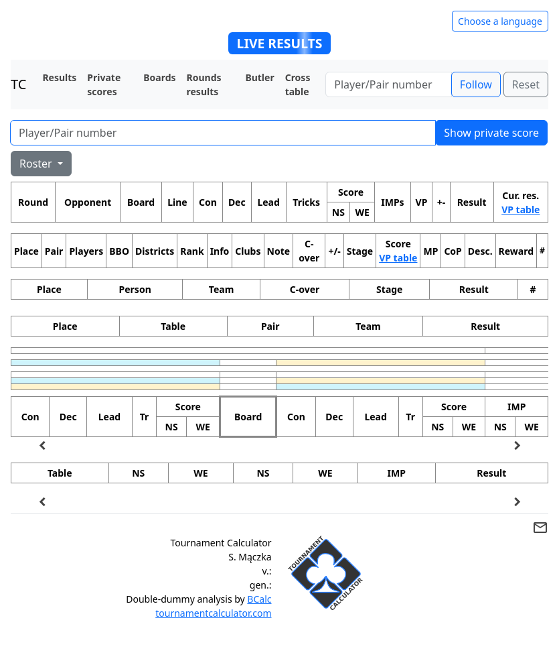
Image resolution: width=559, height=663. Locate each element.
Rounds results (204, 84)
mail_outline (540, 528)
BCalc (259, 599)
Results (59, 77)
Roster (37, 163)
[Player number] (388, 84)
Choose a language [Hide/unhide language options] (500, 21)
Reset (526, 84)
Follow (476, 84)
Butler (259, 77)
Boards (159, 77)
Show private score (491, 132)
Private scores (104, 84)
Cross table (298, 84)
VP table (520, 209)
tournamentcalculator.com (213, 613)
